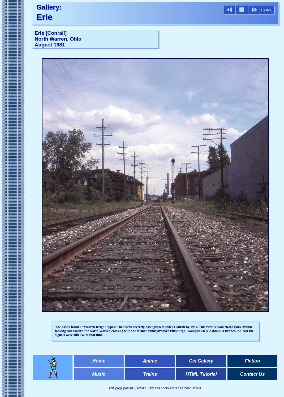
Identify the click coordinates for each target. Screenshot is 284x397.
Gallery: (49, 7)
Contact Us (252, 374)
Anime (150, 361)
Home (98, 361)
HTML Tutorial (201, 374)
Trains (150, 374)
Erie (44, 17)
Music (98, 374)
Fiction (252, 361)
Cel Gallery (201, 361)
